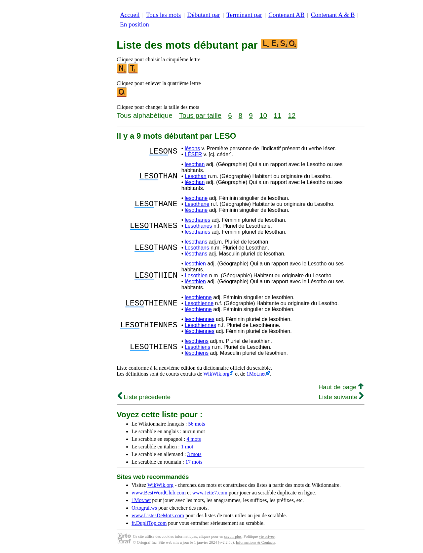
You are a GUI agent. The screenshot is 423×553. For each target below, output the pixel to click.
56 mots (196, 424)
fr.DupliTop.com (149, 523)
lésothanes (197, 232)
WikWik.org (216, 374)
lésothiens (197, 353)
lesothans (196, 242)
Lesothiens (197, 347)
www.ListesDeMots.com (158, 515)
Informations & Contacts (255, 542)
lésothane (196, 210)
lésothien (195, 281)
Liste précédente (144, 396)
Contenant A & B (333, 14)
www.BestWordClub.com (159, 492)
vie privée (267, 536)
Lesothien (196, 275)
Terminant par (244, 14)
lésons (192, 148)
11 (277, 115)
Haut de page (341, 387)
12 (291, 115)
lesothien (195, 263)
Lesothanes (198, 226)
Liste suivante (341, 396)
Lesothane (197, 204)
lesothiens (197, 341)
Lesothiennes (200, 325)
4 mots (194, 439)
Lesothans (197, 248)
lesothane (196, 198)
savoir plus (233, 536)
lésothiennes (199, 331)
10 (263, 115)
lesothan (195, 164)
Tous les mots (163, 14)
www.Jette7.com (209, 492)
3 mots (194, 454)
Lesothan (196, 176)
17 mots (193, 462)
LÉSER (193, 154)
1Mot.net (256, 374)
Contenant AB (286, 14)
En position (134, 24)
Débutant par (203, 14)
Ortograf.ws (144, 508)
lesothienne (198, 297)
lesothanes (197, 220)
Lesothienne (199, 303)
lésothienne (198, 309)
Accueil (130, 14)
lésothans (196, 253)
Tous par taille (200, 115)
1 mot (187, 446)
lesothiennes (199, 319)
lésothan (195, 182)
